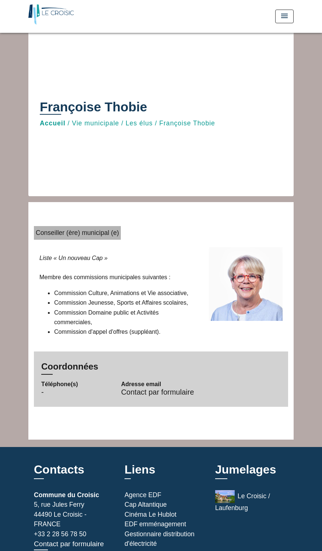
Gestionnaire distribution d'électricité (160, 538)
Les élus (139, 123)
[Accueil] (74, 16)
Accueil (53, 123)
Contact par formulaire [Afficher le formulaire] (69, 544)
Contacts (59, 469)
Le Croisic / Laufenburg (242, 501)
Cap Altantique (146, 504)
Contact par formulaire (157, 392)
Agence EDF (143, 495)
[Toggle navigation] (284, 16)
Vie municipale (95, 123)
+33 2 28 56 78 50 (60, 534)
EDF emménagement (155, 524)
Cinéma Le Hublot (150, 514)
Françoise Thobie (187, 123)
